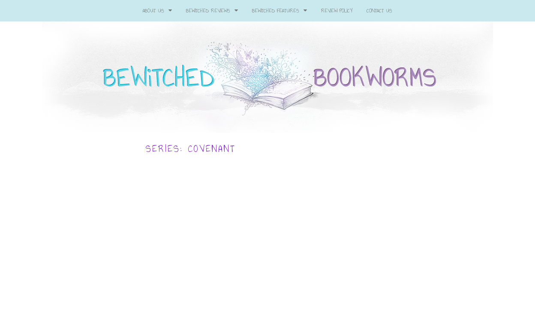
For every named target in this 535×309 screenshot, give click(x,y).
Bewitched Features (279, 10)
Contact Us (379, 10)
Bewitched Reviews (212, 10)
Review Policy (336, 10)
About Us (157, 10)
